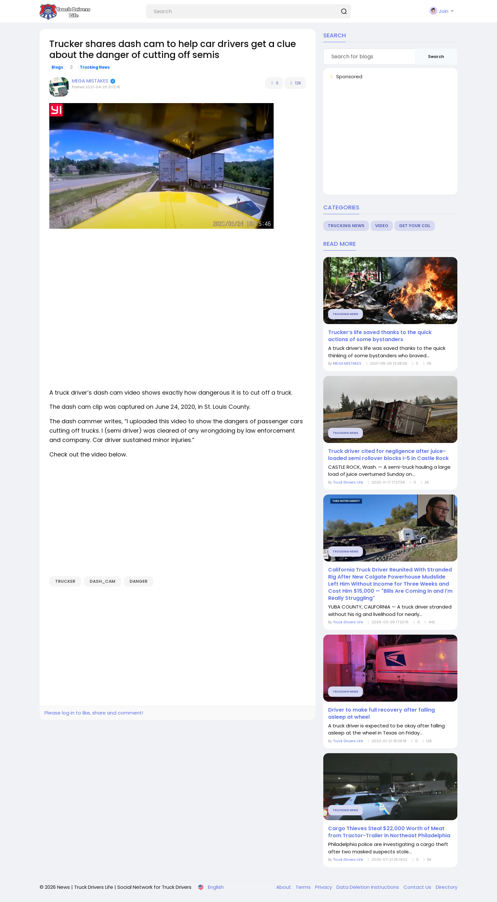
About (284, 887)
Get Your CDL (414, 226)
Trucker (65, 581)
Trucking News (95, 67)
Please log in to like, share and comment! (93, 712)
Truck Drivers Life (348, 482)
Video (381, 226)
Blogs (57, 67)
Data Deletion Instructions (368, 887)
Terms (304, 887)
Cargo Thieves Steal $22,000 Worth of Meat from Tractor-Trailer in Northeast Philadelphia (389, 832)
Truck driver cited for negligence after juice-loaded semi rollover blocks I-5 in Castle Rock (388, 455)
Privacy (324, 887)
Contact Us (418, 887)
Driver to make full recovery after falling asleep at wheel (381, 713)
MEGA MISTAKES (91, 80)
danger (139, 581)
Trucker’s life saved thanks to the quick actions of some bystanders (380, 336)
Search (436, 56)
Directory (446, 887)
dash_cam (102, 581)
